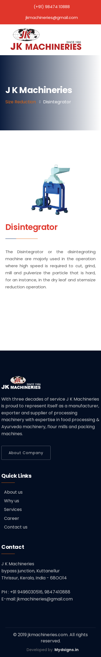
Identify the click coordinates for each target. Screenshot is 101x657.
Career (11, 518)
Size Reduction (20, 102)
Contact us (15, 527)
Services (13, 509)
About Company (26, 452)
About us (13, 492)
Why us (11, 501)
